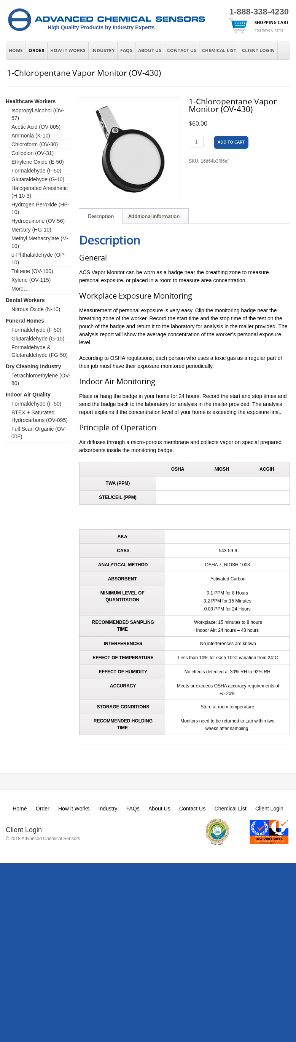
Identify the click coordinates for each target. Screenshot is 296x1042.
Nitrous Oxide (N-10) (35, 309)
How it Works (68, 51)
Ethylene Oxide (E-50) (37, 162)
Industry (103, 51)
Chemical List (219, 51)
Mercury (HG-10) (31, 230)
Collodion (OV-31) (32, 153)
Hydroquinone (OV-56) (38, 221)
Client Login (258, 51)
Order (37, 51)
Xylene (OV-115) (31, 280)
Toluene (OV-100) (32, 271)
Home (16, 51)
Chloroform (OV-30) (34, 144)
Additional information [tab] (154, 216)
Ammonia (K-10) (30, 136)
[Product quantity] (196, 142)
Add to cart (231, 142)
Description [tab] (101, 216)
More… (20, 289)
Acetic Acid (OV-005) (35, 127)
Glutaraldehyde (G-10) (37, 179)
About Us (149, 51)
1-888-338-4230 (259, 11)
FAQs (126, 51)
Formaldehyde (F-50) (36, 171)
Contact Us (181, 51)
